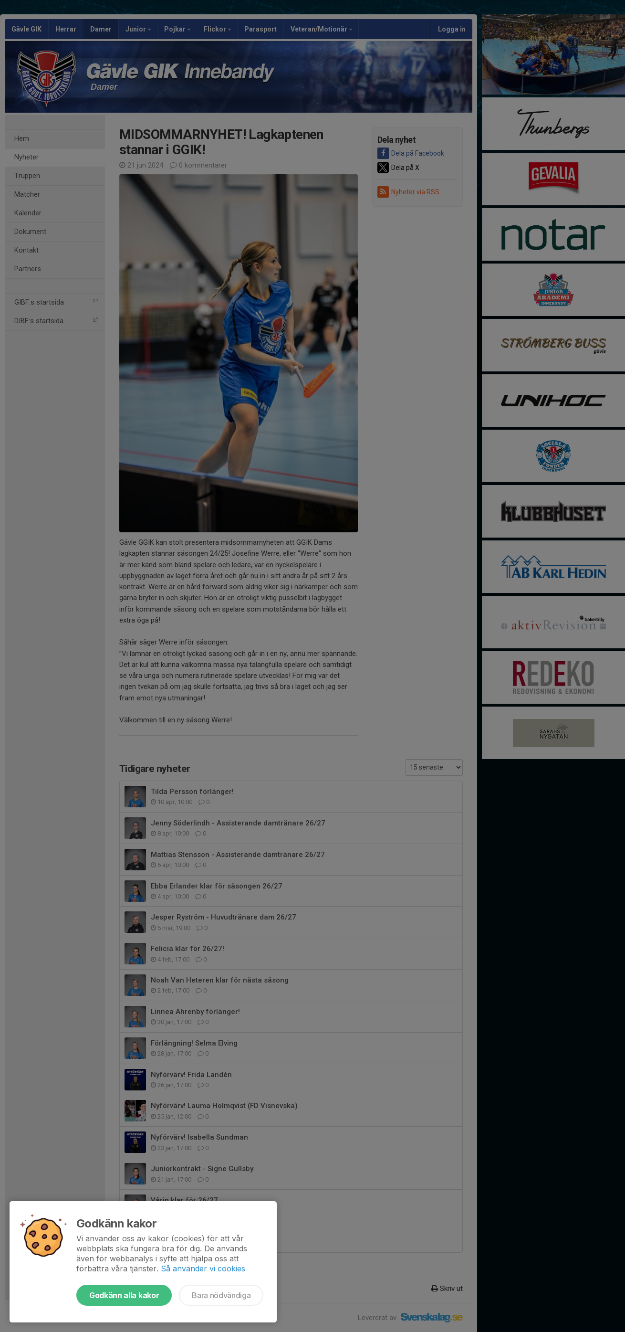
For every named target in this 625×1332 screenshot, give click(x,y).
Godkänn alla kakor (124, 1295)
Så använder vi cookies (203, 1268)
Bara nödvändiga (221, 1295)
